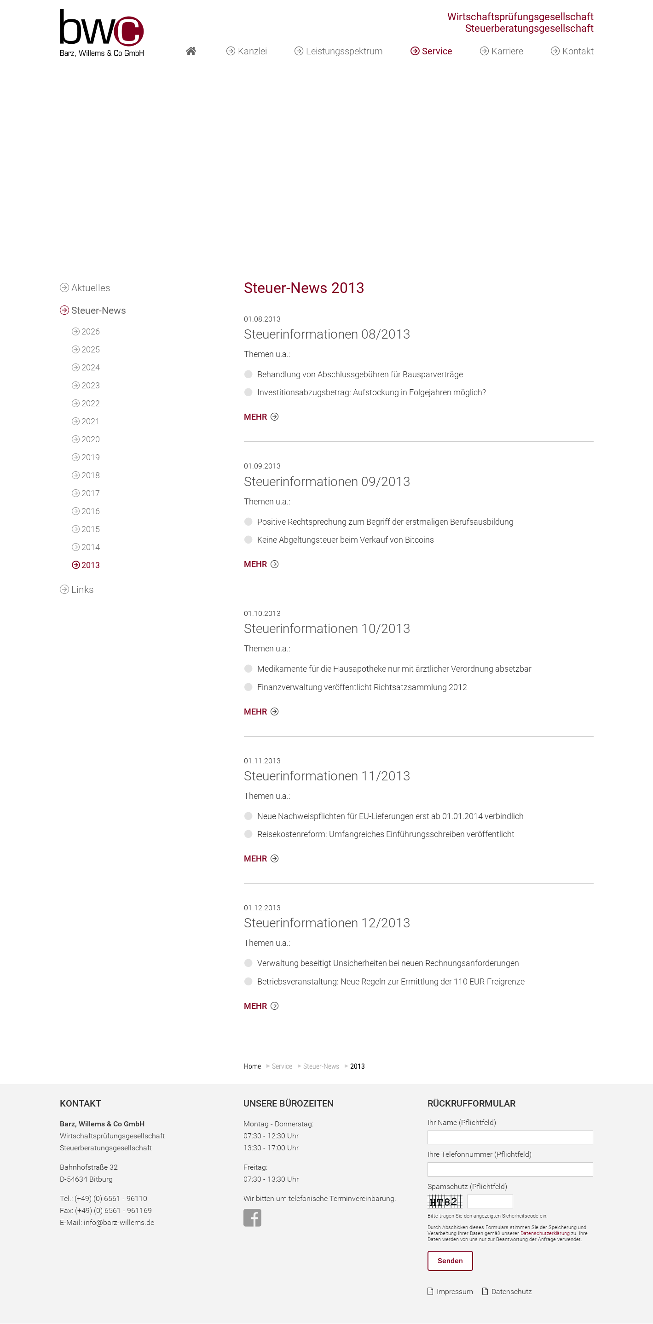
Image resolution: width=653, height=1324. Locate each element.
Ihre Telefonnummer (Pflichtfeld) (480, 1154)
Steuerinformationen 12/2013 (327, 923)
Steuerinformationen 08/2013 (327, 334)
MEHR (255, 417)
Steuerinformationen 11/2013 (327, 776)
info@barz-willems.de (119, 1222)
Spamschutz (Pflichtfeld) (467, 1186)
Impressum (455, 1292)
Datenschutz (511, 1292)
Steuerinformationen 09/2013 (327, 481)
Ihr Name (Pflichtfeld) (462, 1122)
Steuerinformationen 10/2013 (327, 629)
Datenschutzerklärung (545, 1233)
